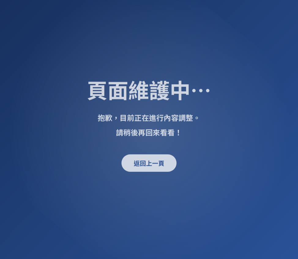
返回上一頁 (149, 163)
